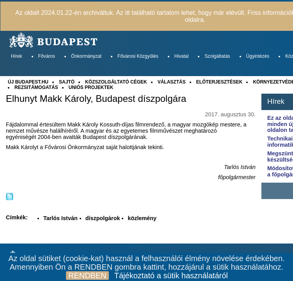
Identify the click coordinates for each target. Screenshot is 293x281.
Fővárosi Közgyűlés (137, 56)
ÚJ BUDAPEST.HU (28, 82)
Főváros (46, 56)
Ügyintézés (257, 56)
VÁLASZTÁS (172, 82)
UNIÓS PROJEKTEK (91, 87)
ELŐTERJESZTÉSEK (219, 82)
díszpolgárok (102, 218)
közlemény (142, 218)
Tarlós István (60, 218)
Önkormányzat (86, 56)
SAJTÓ (67, 82)
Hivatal (181, 56)
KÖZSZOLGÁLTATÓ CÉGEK (116, 82)
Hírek (16, 56)
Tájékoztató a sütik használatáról (171, 275)
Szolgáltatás (217, 56)
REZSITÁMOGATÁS (36, 87)
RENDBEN (87, 275)
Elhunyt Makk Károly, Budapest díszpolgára (96, 99)
